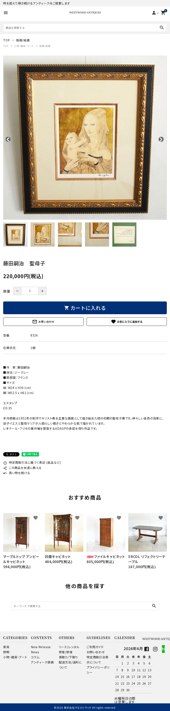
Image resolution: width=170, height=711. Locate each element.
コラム (35, 657)
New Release (41, 647)
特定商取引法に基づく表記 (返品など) (32, 462)
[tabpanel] (85, 138)
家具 (6, 647)
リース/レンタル (69, 647)
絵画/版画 (44, 46)
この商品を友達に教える (22, 468)
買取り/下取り (68, 657)
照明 (6, 652)
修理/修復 (66, 652)
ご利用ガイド (95, 647)
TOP (5, 46)
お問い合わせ (43, 321)
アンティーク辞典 (42, 662)
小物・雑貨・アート (24, 46)
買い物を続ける (16, 473)
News (35, 652)
